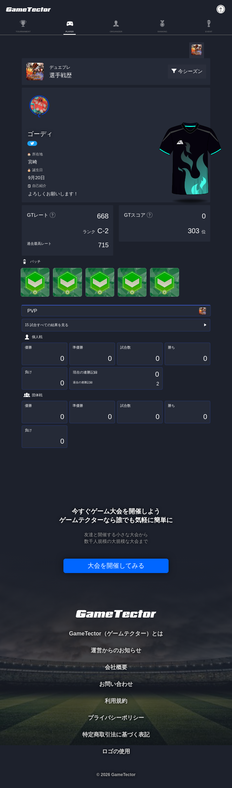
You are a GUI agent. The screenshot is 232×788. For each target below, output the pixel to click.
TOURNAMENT (23, 32)
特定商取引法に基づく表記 (116, 735)
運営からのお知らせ (116, 650)
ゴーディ (40, 133)
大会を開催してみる (116, 565)
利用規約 (116, 701)
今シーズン (190, 71)
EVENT (208, 32)
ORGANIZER (116, 32)
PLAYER (70, 32)
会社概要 (116, 667)
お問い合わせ (116, 684)
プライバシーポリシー (116, 718)
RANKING (162, 32)
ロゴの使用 (116, 751)
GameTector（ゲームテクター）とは (116, 634)
